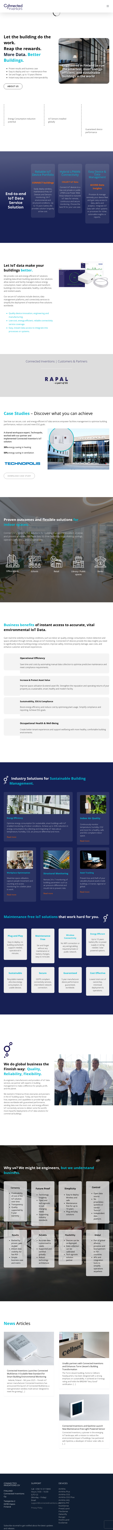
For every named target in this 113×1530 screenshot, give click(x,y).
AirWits (62, 1489)
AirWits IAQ (64, 1500)
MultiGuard (64, 1520)
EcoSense (63, 1522)
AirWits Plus (64, 1491)
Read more (11, 837)
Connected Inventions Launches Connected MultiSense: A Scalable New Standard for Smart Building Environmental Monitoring (27, 1373)
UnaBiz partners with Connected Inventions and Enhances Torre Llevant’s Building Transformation (82, 1366)
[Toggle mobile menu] (108, 6)
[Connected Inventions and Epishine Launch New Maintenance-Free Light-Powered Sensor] (84, 1407)
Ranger (62, 1517)
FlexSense (63, 1511)
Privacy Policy (36, 1507)
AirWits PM (64, 1503)
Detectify (63, 1514)
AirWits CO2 (64, 1494)
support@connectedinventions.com (46, 1503)
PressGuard (64, 1508)
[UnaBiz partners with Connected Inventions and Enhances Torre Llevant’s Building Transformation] (84, 1345)
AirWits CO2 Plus (66, 1497)
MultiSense (64, 1506)
